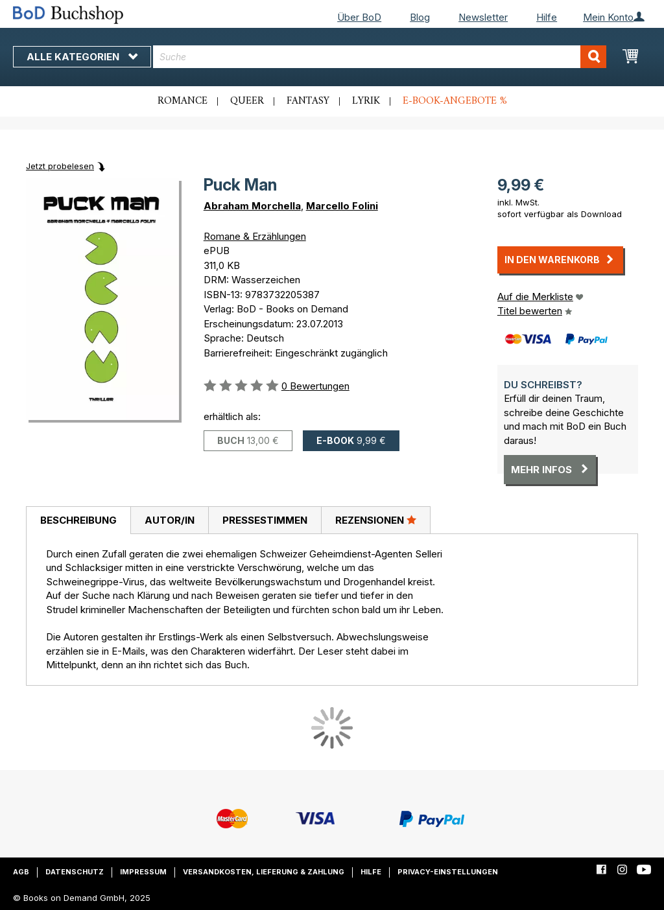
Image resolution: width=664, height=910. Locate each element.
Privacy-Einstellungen (447, 871)
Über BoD (359, 17)
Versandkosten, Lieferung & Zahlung (263, 871)
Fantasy (308, 101)
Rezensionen (375, 520)
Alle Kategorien (82, 57)
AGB (21, 871)
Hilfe (546, 17)
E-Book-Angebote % (455, 101)
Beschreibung (78, 520)
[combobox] (379, 56)
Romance (183, 101)
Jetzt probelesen (60, 166)
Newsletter (483, 17)
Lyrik (366, 101)
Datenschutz (74, 871)
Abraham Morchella (252, 206)
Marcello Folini (342, 206)
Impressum (143, 871)
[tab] (78, 520)
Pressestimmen (264, 520)
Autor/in (170, 520)
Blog (420, 17)
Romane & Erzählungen (255, 236)
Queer (247, 101)
